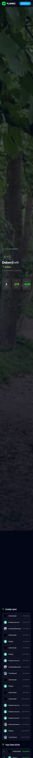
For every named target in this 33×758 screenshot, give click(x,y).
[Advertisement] (16, 548)
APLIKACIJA (25, 3)
